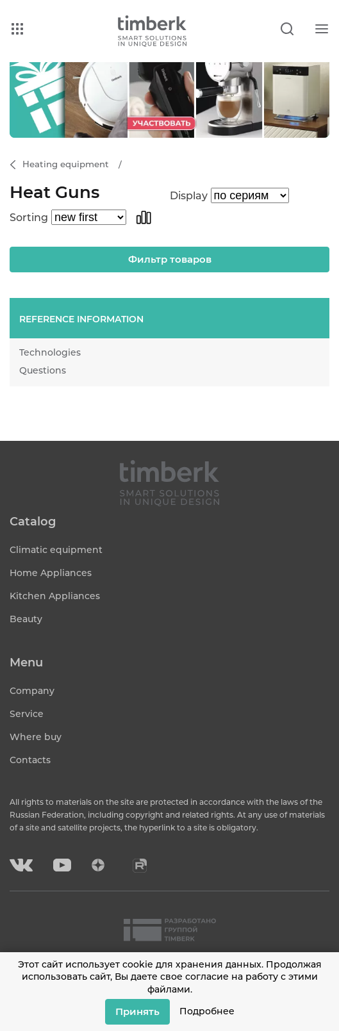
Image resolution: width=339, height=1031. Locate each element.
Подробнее (207, 1011)
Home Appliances (51, 573)
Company (32, 691)
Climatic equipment (56, 550)
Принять (137, 1011)
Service (27, 714)
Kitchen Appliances (55, 596)
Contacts (30, 760)
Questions (42, 370)
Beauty (26, 619)
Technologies (50, 352)
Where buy (36, 737)
